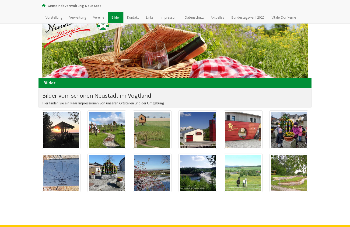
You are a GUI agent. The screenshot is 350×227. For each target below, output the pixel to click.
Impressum (169, 17)
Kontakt (133, 17)
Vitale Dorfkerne (284, 17)
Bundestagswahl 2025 (248, 17)
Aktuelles (217, 17)
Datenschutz (194, 17)
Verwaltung (77, 17)
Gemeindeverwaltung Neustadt (71, 5)
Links (150, 17)
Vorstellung (54, 17)
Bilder (115, 17)
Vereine (98, 17)
